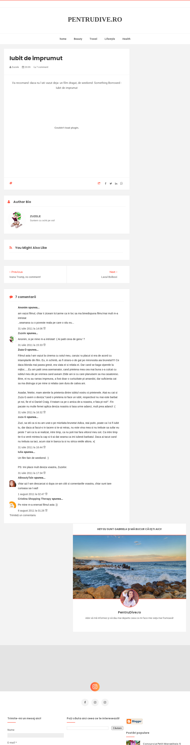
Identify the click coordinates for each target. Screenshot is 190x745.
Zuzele (22, 333)
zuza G (22, 417)
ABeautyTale (26, 477)
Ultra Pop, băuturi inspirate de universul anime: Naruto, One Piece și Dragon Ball (162, 687)
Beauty (78, 38)
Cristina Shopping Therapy (35, 498)
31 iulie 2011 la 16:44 (30, 447)
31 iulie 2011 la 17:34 (30, 473)
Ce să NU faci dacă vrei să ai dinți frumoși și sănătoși (161, 667)
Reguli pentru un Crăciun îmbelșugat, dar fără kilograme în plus (159, 705)
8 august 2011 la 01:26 (31, 510)
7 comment (40, 67)
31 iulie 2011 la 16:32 (30, 412)
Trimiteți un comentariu (22, 515)
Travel (93, 38)
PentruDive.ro (95, 19)
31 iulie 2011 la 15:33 (30, 345)
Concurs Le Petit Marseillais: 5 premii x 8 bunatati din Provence (162, 631)
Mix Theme (126, 735)
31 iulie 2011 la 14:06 (30, 328)
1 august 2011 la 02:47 (31, 494)
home (63, 38)
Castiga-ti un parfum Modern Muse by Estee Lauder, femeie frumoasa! (162, 650)
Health (126, 38)
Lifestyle (110, 38)
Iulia (21, 451)
